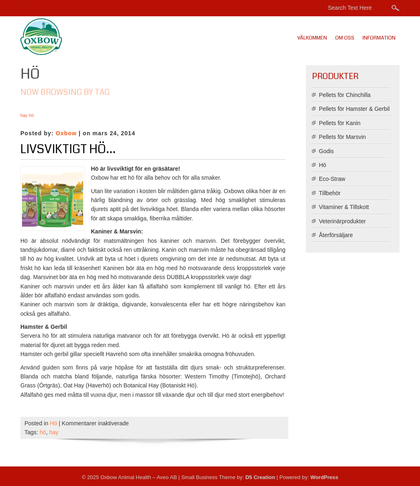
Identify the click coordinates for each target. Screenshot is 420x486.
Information (379, 38)
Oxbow (66, 133)
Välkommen (312, 38)
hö (43, 432)
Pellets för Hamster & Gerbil (354, 109)
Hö (53, 423)
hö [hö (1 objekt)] (31, 115)
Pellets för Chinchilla (345, 95)
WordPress (324, 477)
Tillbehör (329, 193)
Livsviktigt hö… (68, 149)
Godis (326, 151)
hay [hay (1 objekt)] (23, 115)
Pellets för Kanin (339, 123)
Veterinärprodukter (342, 221)
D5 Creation (260, 477)
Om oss (344, 38)
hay (54, 432)
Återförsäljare (336, 235)
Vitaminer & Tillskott (344, 207)
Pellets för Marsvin (342, 137)
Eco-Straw (332, 179)
